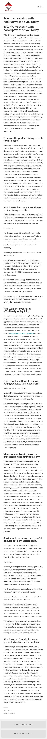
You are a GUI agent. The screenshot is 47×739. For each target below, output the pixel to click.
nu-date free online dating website (21, 333)
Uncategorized (10, 713)
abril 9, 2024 (8, 710)
